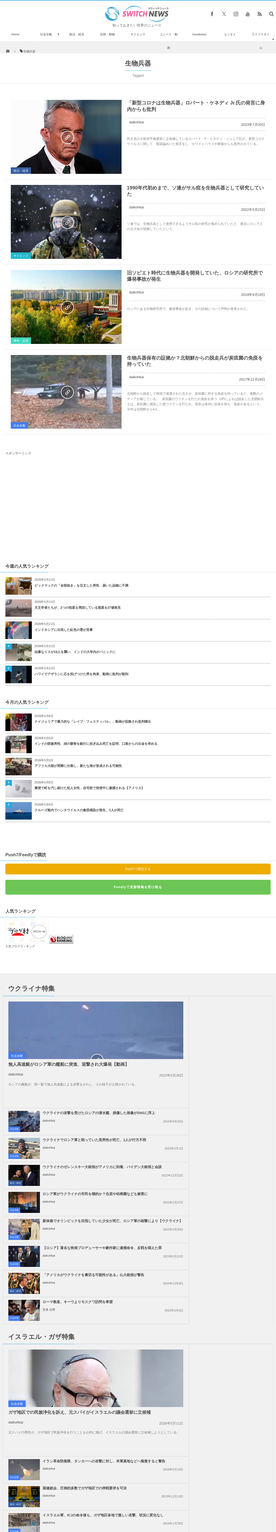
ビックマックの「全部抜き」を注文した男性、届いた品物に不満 (81, 585)
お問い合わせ (150, 1507)
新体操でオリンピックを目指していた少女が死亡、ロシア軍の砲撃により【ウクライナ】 (86, 1111)
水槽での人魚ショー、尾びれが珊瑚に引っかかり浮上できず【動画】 (56, 1382)
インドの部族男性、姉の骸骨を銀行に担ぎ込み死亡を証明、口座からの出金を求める (95, 744)
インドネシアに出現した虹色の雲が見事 (63, 630)
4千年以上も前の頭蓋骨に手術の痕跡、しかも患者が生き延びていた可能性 (57, 1448)
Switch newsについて (51, 1507)
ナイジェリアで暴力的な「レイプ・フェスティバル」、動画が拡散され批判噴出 (92, 721)
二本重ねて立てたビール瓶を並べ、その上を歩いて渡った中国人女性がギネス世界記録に (56, 1472)
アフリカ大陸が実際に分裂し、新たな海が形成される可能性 (78, 766)
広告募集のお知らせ (225, 1507)
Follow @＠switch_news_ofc (138, 1384)
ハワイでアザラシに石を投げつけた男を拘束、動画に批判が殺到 (81, 674)
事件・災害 (20, 340)
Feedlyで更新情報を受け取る (138, 887)
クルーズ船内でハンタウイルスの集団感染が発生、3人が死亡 (79, 810)
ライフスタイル (261, 41)
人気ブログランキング (20, 946)
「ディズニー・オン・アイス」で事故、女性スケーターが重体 (55, 1426)
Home (15, 34)
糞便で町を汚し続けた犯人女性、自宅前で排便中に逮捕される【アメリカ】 (89, 788)
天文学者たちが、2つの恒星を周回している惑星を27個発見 (77, 608)
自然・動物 (107, 34)
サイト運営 (83, 1507)
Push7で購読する (138, 869)
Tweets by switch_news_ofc (138, 1374)
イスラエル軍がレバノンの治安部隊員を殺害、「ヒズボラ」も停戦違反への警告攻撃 (221, 1293)
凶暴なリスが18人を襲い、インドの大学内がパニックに (75, 652)
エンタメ (230, 34)
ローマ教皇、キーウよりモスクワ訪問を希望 (213, 1136)
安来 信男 (184, 1143)
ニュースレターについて (185, 1507)
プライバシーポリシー (116, 1507)
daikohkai (136, 122)
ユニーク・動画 (169, 41)
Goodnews (199, 34)
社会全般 (46, 34)
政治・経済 (76, 34)
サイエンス (137, 34)
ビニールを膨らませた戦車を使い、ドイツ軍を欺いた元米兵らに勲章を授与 (56, 1404)
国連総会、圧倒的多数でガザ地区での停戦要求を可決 (220, 1210)
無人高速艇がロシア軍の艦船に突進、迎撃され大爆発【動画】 (68, 1064)
